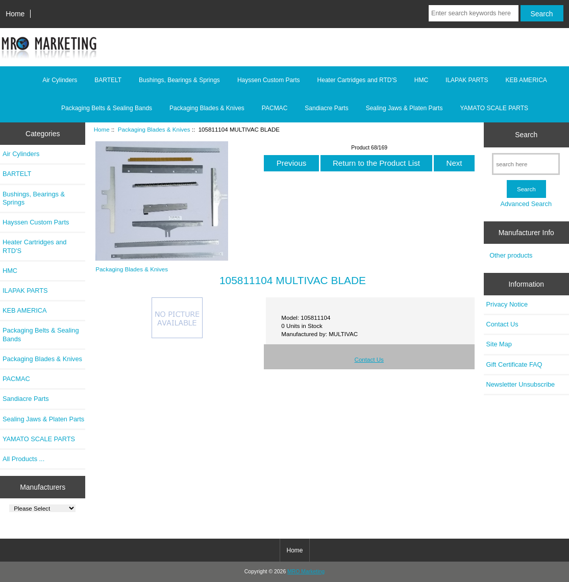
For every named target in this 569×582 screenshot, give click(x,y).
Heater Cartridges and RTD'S (357, 80)
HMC (421, 80)
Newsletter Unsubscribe (520, 384)
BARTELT (107, 80)
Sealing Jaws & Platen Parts (404, 108)
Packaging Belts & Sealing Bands (106, 108)
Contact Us (369, 359)
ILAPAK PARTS (467, 80)
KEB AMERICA (526, 80)
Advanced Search (526, 204)
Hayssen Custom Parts (268, 80)
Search (526, 135)
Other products (510, 255)
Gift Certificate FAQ (514, 364)
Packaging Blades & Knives (154, 129)
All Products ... (23, 459)
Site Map (499, 344)
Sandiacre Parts (326, 108)
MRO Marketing (306, 571)
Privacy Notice (507, 304)
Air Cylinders (59, 80)
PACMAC (274, 108)
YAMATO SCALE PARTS (494, 108)
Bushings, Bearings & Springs (179, 80)
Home (15, 14)
